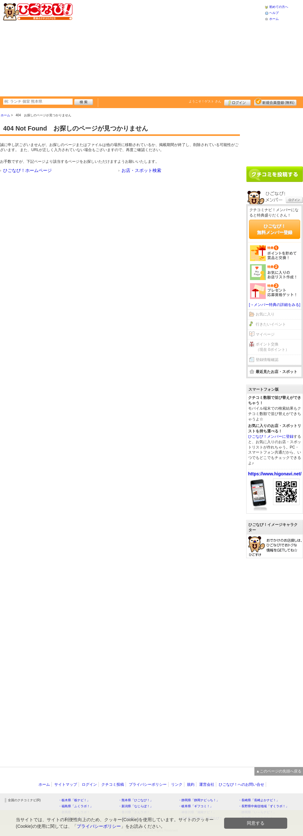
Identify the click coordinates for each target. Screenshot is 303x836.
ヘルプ (274, 13)
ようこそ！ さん (205, 101)
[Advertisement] (165, 47)
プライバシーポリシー (148, 784)
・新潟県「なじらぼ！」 (135, 806)
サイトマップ (65, 784)
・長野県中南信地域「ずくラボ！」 (263, 806)
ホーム (274, 19)
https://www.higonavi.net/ (274, 473)
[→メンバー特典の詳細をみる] (274, 304)
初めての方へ (278, 7)
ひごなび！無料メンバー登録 (274, 229)
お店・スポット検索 (141, 170)
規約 (190, 784)
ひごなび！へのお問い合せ (241, 784)
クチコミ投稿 (112, 784)
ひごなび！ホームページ (27, 170)
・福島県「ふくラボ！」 (75, 806)
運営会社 (206, 784)
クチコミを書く (274, 174)
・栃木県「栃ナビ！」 (74, 800)
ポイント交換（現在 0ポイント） (272, 347)
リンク (176, 784)
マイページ (265, 334)
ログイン (237, 102)
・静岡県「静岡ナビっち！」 (198, 800)
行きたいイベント (271, 324)
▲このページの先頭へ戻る (278, 771)
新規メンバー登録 (275, 102)
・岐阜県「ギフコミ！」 (195, 806)
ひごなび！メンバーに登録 (271, 436)
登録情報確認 (267, 359)
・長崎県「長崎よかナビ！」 (258, 800)
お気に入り (265, 314)
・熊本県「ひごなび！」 (135, 800)
